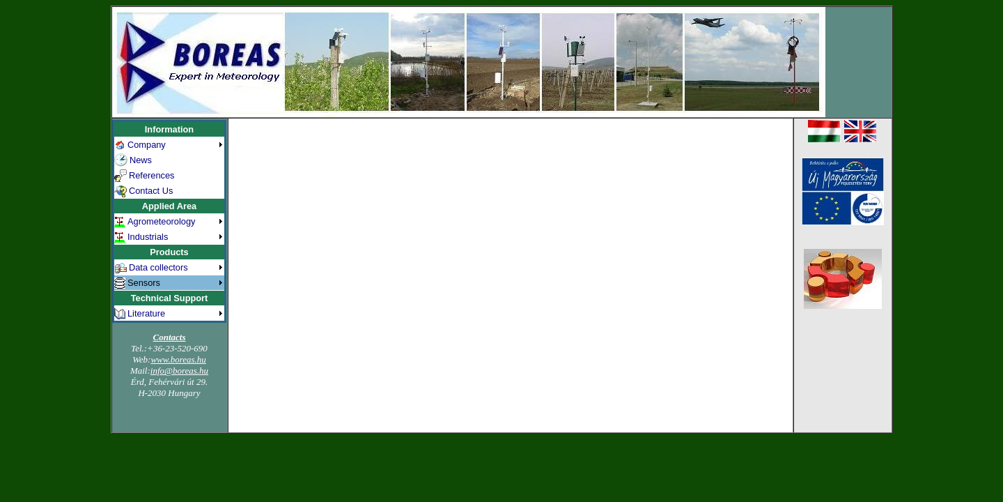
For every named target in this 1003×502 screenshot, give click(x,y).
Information (169, 129)
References (151, 175)
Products (169, 252)
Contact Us (151, 190)
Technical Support (169, 298)
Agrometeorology (161, 221)
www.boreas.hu (177, 359)
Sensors (143, 282)
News (141, 160)
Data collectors (158, 267)
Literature (146, 313)
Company (146, 144)
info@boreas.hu (179, 370)
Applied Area (169, 206)
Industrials (147, 236)
